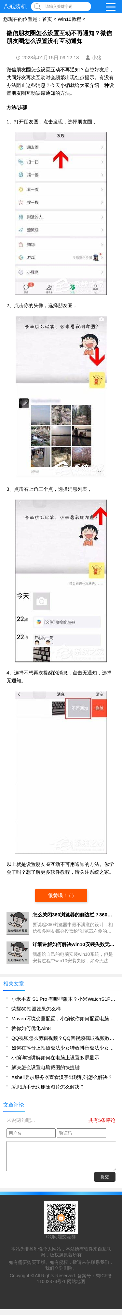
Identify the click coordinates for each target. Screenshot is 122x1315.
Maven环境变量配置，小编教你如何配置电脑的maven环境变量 (63, 1018)
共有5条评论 (101, 1120)
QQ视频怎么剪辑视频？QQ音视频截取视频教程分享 (63, 1038)
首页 (47, 19)
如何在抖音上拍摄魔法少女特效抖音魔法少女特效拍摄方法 (63, 1048)
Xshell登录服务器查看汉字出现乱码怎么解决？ (62, 1077)
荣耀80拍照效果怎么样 (36, 1008)
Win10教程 (69, 19)
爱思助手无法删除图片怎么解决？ (48, 1087)
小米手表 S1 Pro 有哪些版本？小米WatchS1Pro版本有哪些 (63, 999)
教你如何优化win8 (31, 1028)
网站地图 (76, 1287)
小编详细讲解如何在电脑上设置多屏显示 (55, 1057)
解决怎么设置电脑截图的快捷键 (45, 1067)
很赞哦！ (58, 895)
